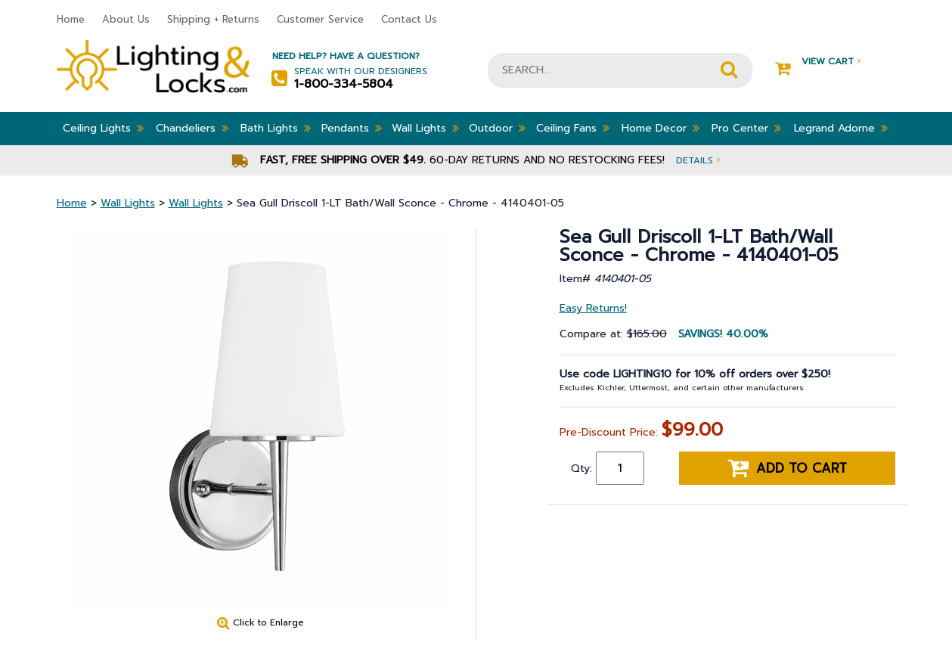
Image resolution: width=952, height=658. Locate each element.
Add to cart (787, 468)
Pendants (351, 127)
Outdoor (497, 127)
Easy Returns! (593, 308)
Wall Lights (425, 127)
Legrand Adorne (841, 127)
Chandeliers (192, 127)
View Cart (818, 61)
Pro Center (746, 127)
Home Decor (660, 127)
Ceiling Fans (572, 127)
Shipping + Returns (213, 19)
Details (698, 160)
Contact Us (409, 19)
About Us (126, 19)
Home (71, 19)
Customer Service (320, 19)
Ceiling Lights (103, 127)
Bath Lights (275, 127)
